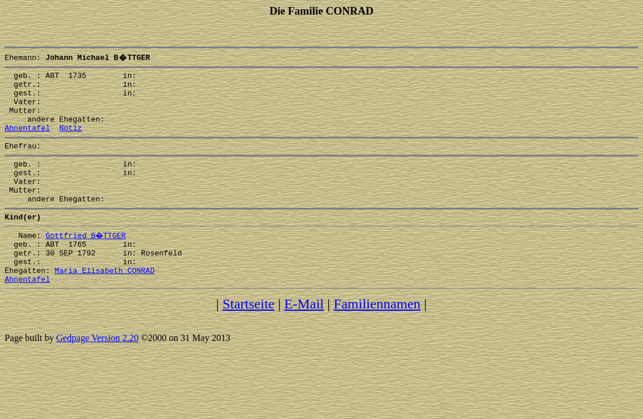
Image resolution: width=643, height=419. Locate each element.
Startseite (248, 337)
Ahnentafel (27, 139)
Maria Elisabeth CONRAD (105, 301)
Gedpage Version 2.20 (97, 371)
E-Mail (304, 337)
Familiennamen (377, 337)
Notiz (70, 139)
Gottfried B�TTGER (86, 259)
